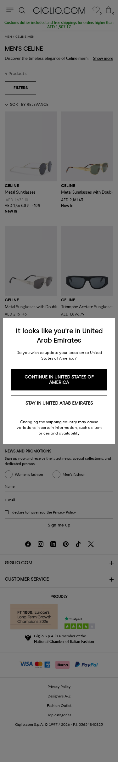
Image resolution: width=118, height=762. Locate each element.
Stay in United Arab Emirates (59, 403)
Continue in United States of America (59, 379)
